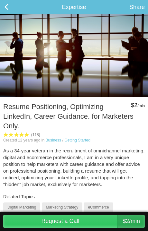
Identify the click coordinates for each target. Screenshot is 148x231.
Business (53, 140)
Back (13, 7)
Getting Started (77, 140)
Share (137, 7)
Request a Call (93, 221)
